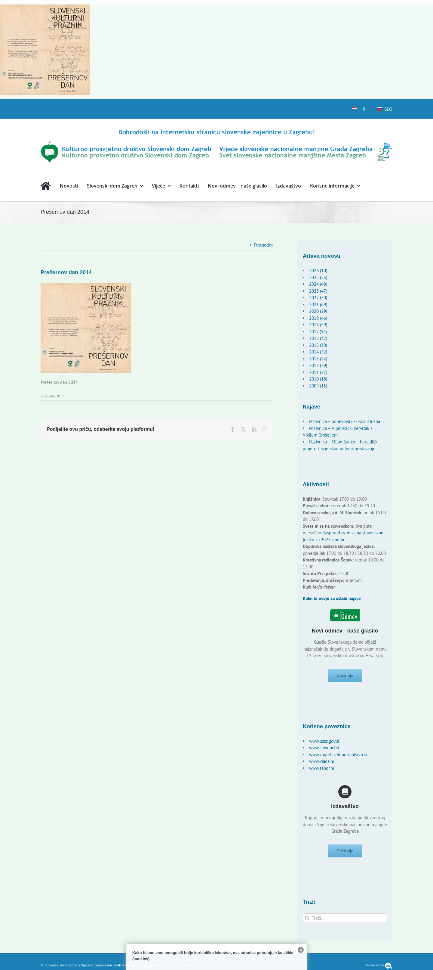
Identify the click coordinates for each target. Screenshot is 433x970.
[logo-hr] (216, 130)
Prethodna (263, 245)
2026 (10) (318, 270)
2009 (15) (318, 386)
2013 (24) (318, 359)
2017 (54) (318, 331)
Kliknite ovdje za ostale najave (332, 598)
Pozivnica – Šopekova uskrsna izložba (344, 421)
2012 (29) (318, 365)
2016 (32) (318, 338)
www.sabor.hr (321, 770)
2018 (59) (318, 325)
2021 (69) (318, 304)
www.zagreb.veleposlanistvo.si (338, 756)
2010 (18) (318, 379)
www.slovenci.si (324, 749)
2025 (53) (318, 277)
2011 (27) (318, 372)
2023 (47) (318, 291)
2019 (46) (318, 318)
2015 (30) (318, 345)
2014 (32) (318, 352)
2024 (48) (318, 284)
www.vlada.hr (321, 763)
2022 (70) (318, 297)
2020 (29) (318, 311)
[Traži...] (345, 921)
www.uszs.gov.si (324, 743)
